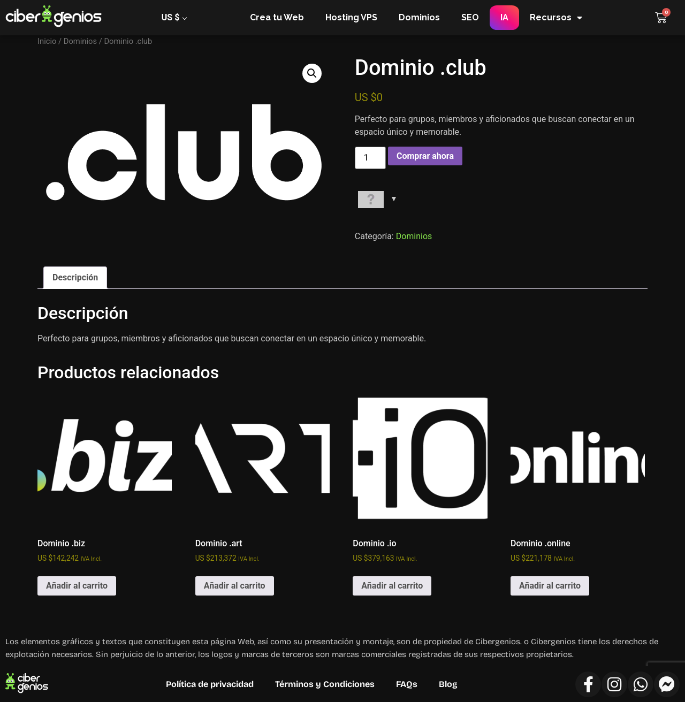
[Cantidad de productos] (370, 158)
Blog (448, 683)
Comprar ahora (425, 156)
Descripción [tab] (75, 277)
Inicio (46, 41)
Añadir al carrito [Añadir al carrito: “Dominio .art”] (234, 586)
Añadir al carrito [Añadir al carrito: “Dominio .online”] (550, 586)
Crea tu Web (277, 17)
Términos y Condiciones (325, 683)
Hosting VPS (351, 17)
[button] (312, 73)
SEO (470, 17)
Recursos (556, 17)
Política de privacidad (210, 683)
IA (504, 17)
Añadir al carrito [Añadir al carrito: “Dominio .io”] (392, 586)
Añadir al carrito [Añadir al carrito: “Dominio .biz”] (77, 586)
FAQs (406, 683)
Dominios (419, 17)
